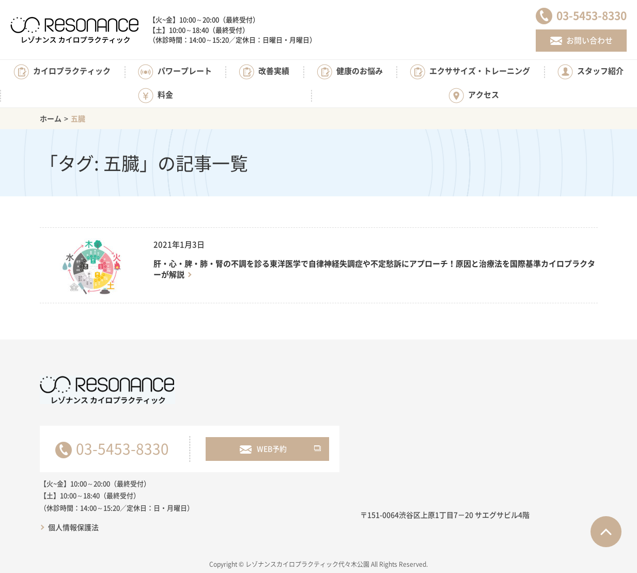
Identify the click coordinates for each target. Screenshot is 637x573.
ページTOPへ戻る (606, 531)
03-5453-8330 (122, 448)
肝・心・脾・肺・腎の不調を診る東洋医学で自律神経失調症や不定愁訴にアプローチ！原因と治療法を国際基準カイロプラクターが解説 (374, 269)
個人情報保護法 (73, 527)
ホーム (50, 118)
